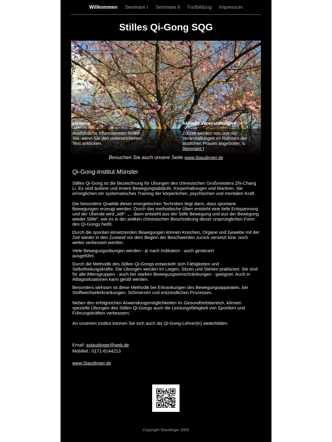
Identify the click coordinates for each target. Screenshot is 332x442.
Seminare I (137, 7)
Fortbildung (200, 7)
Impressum (231, 7)
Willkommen (104, 7)
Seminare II (168, 7)
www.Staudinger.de (91, 362)
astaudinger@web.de (107, 344)
